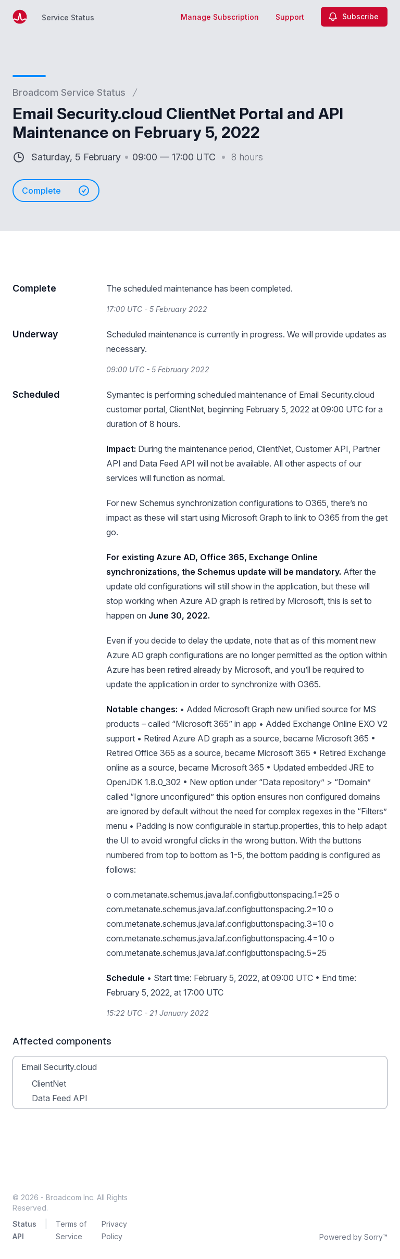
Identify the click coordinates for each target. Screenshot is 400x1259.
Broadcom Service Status (69, 92)
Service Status (68, 17)
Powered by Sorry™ (353, 1236)
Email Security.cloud (59, 1067)
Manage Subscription (220, 16)
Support (290, 16)
